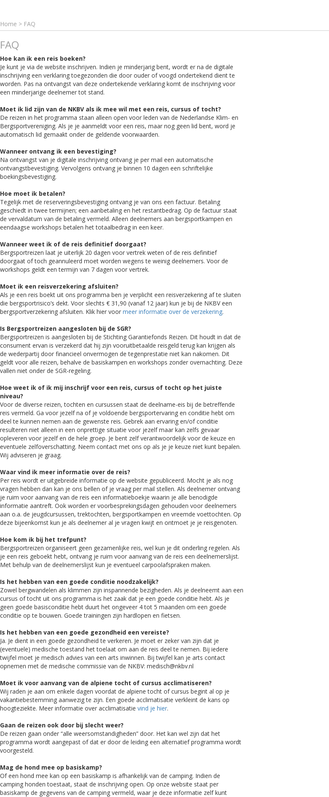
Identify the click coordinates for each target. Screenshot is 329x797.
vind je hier (152, 708)
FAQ (29, 24)
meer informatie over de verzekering (172, 312)
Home (8, 24)
